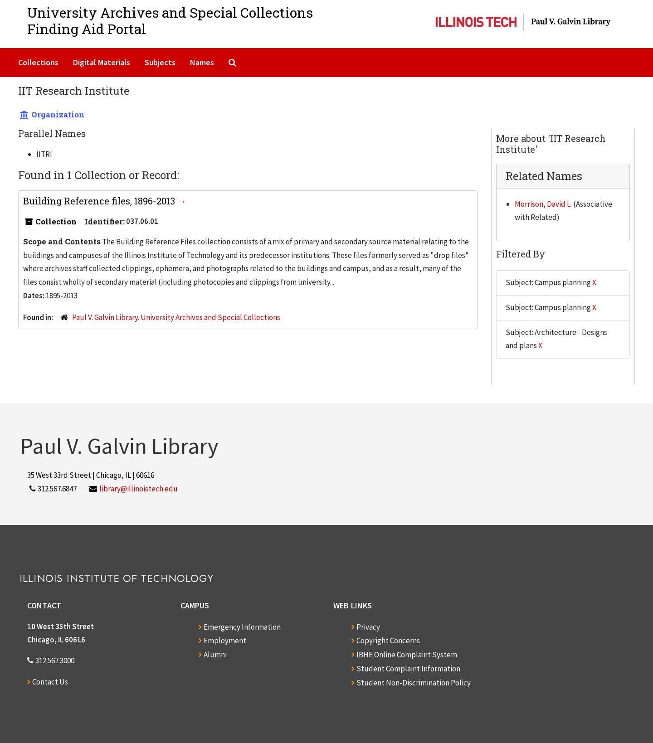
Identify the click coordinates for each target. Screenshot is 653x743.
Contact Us (50, 682)
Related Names (544, 176)
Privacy (368, 627)
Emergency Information (242, 627)
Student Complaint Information (408, 669)
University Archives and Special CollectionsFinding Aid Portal (170, 21)
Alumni (215, 655)
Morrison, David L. (543, 204)
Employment (225, 641)
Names (202, 62)
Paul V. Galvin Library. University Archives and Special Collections (176, 317)
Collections (38, 62)
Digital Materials (101, 62)
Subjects (160, 62)
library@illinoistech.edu (138, 489)
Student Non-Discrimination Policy (413, 683)
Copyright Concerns (388, 641)
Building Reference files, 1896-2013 (100, 201)
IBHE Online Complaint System (406, 655)
